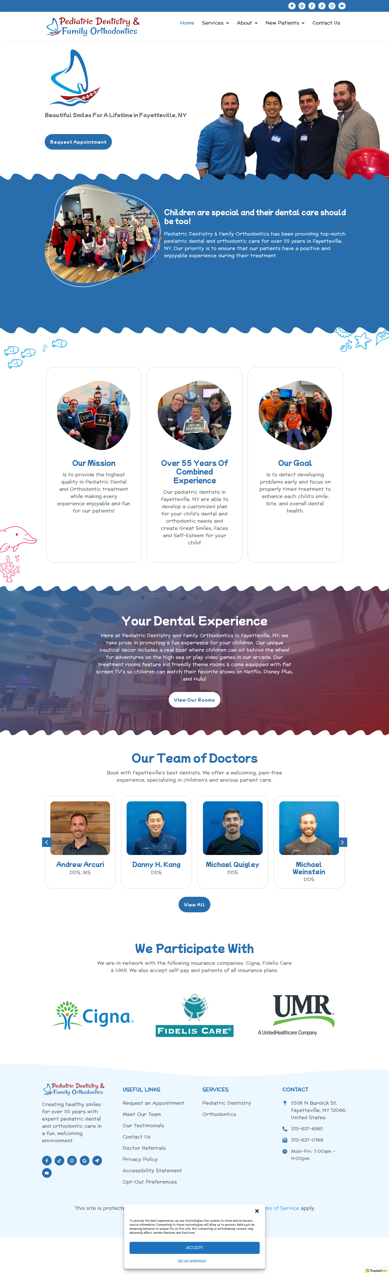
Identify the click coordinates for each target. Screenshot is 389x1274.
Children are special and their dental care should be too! (255, 216)
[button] (257, 1211)
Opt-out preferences (192, 1260)
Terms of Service (278, 1208)
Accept (194, 1247)
